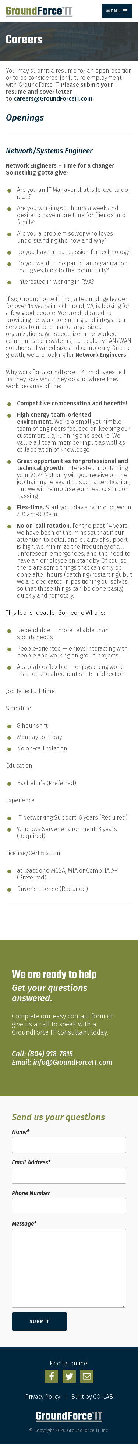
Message (24, 1223)
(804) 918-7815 (50, 1054)
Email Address (31, 1162)
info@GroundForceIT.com (72, 1062)
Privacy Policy (42, 1396)
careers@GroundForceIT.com (53, 98)
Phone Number (31, 1193)
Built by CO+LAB (92, 1396)
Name (20, 1131)
